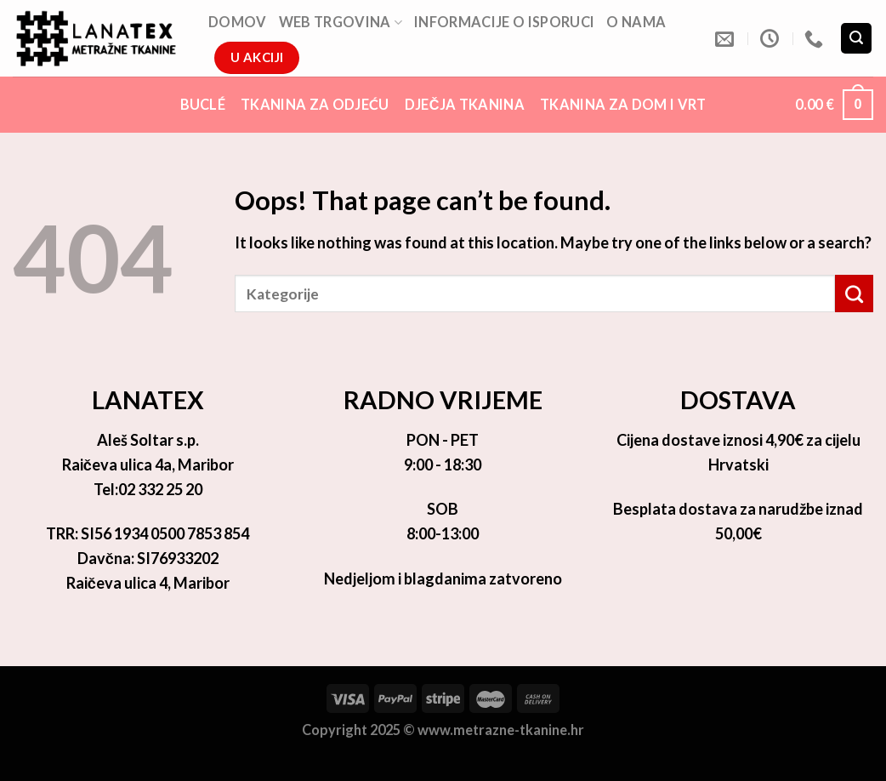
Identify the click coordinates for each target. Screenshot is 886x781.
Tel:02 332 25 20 (148, 489)
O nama (636, 22)
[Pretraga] (856, 38)
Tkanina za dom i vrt (623, 104)
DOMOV (237, 22)
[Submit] (854, 293)
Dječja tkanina (465, 104)
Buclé (203, 104)
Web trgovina (340, 22)
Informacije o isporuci (504, 22)
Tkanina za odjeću (315, 104)
